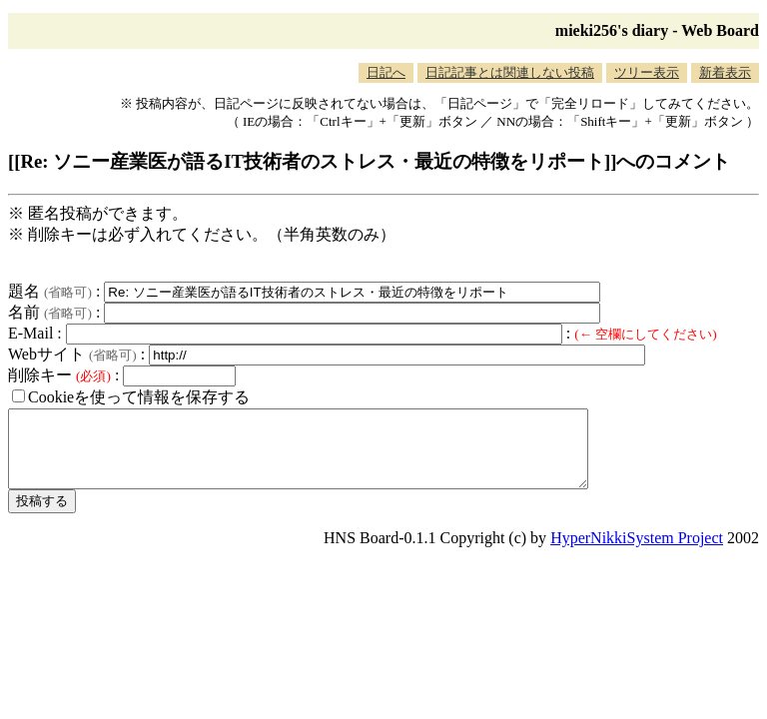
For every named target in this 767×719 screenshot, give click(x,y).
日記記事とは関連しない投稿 (509, 72)
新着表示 (725, 72)
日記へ (386, 72)
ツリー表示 (646, 72)
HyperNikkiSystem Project (636, 552)
